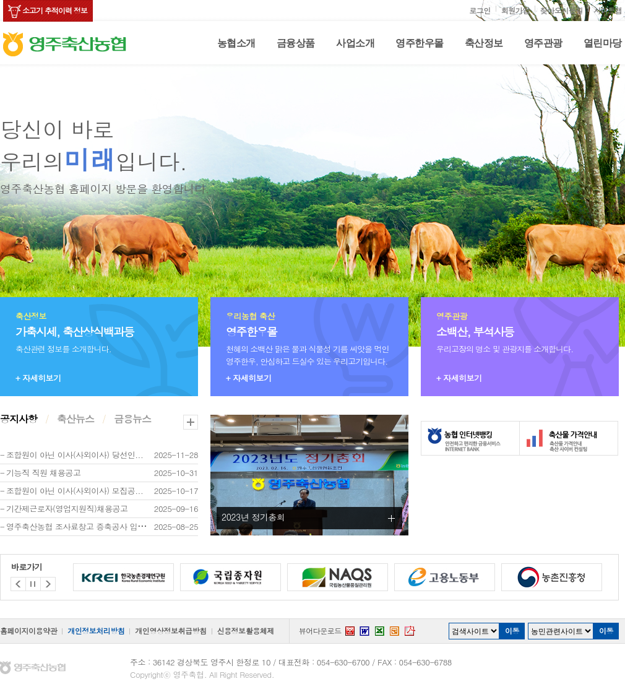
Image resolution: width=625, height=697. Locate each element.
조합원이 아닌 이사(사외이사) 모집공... (74, 490)
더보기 (190, 422)
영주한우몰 (419, 43)
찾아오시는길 (561, 10)
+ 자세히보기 (38, 378)
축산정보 (484, 43)
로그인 (480, 10)
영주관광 (543, 43)
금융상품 (296, 43)
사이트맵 (607, 10)
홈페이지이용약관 (28, 630)
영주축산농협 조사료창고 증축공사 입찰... (79, 526)
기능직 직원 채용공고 (43, 472)
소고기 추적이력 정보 (54, 10)
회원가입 (515, 10)
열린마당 (603, 43)
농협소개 (236, 43)
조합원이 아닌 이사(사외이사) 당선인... (74, 455)
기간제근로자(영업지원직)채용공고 (67, 508)
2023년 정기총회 (253, 517)
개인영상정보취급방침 (170, 630)
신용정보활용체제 (245, 630)
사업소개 (355, 43)
